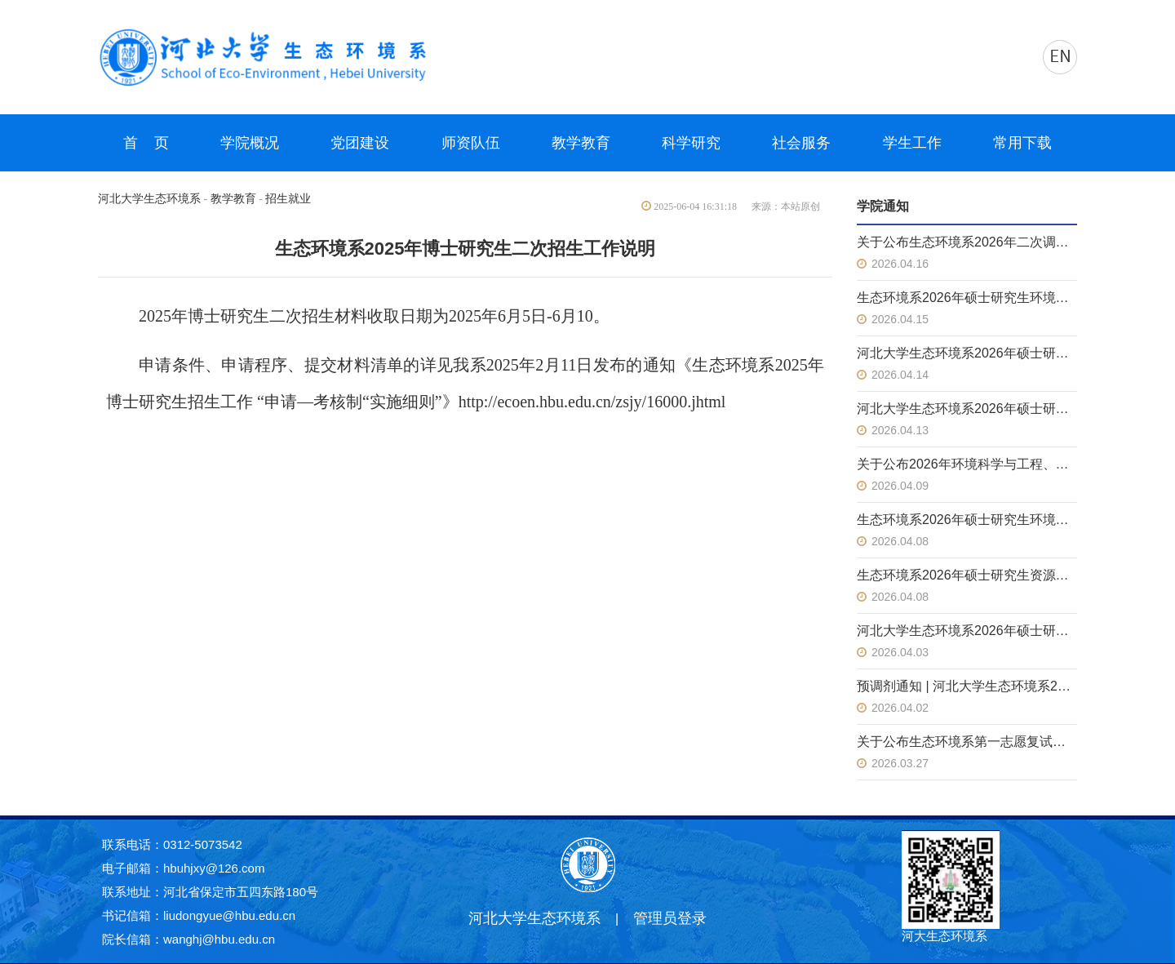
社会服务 (801, 143)
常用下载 (1022, 143)
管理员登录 (670, 918)
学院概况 (249, 143)
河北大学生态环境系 (149, 199)
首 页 (146, 143)
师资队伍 (470, 143)
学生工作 (912, 143)
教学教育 (581, 143)
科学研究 (691, 143)
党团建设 (359, 143)
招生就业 (288, 199)
